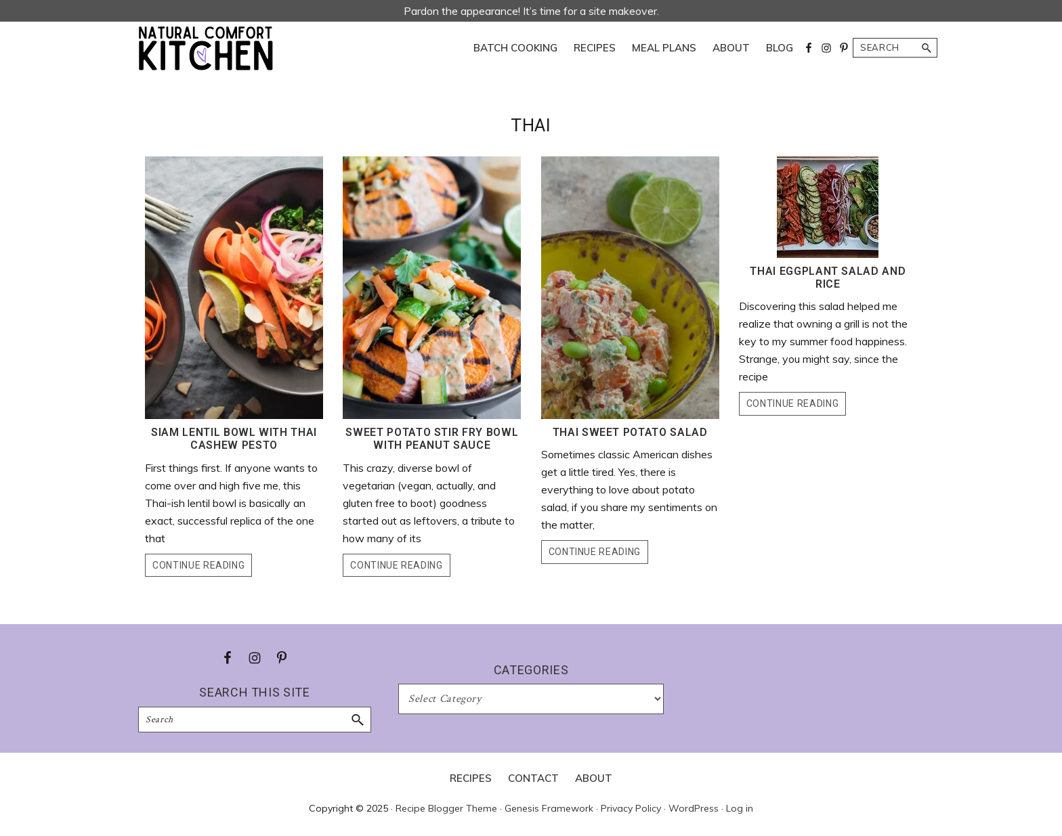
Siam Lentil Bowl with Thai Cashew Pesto (234, 439)
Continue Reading (198, 565)
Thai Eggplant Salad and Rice (828, 277)
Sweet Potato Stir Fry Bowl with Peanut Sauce (431, 439)
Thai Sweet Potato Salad (630, 432)
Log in (739, 808)
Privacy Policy (631, 808)
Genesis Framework (549, 808)
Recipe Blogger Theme (446, 808)
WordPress (693, 808)
